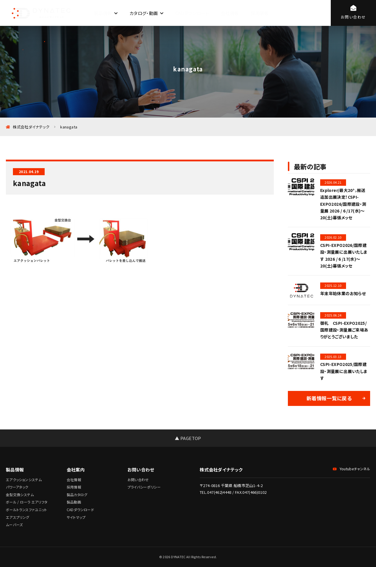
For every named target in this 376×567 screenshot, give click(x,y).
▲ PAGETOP (188, 438)
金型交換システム (20, 494)
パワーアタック (17, 486)
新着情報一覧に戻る (329, 398)
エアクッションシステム (24, 479)
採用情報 (259, 13)
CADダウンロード (192, 13)
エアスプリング (17, 517)
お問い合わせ (138, 479)
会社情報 (230, 13)
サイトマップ (76, 517)
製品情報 (103, 13)
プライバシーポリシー (144, 486)
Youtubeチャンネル (351, 468)
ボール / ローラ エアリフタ (26, 501)
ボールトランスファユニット (26, 509)
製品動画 (74, 501)
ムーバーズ (14, 524)
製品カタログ (77, 494)
